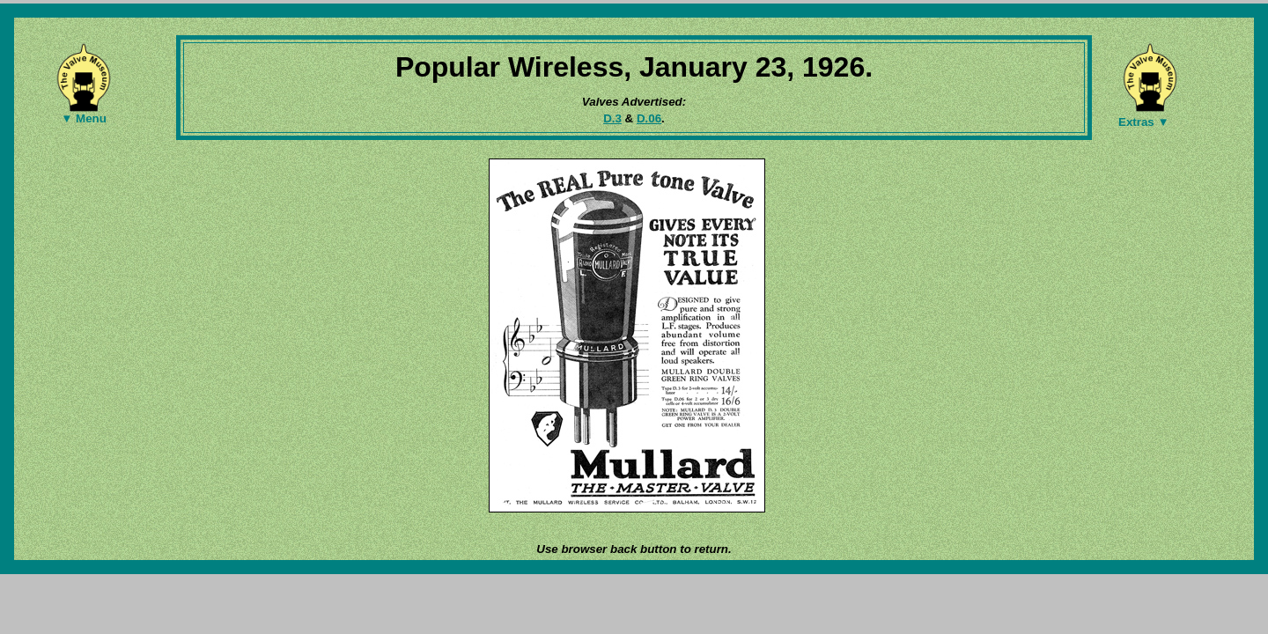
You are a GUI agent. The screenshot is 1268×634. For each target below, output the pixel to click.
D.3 (612, 118)
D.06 (649, 118)
